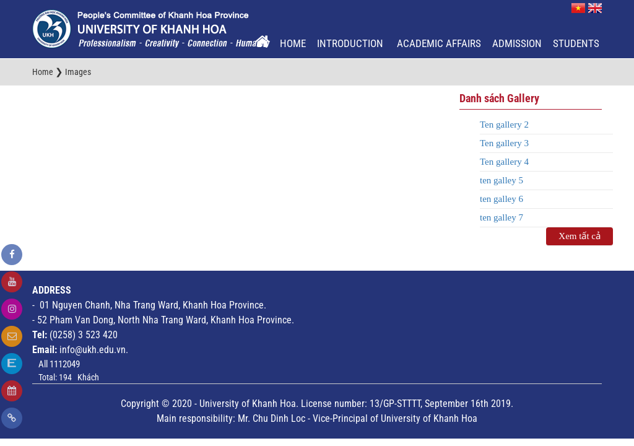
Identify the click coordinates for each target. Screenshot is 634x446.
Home (293, 43)
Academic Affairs (439, 43)
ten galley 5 (501, 180)
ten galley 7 (501, 217)
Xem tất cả (579, 236)
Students (576, 43)
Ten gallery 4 (504, 162)
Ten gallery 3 (504, 143)
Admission (517, 43)
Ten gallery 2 (504, 124)
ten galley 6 (501, 199)
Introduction (351, 43)
